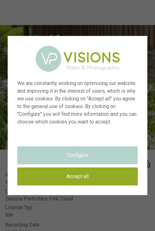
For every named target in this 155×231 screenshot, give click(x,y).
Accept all (77, 176)
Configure (77, 155)
